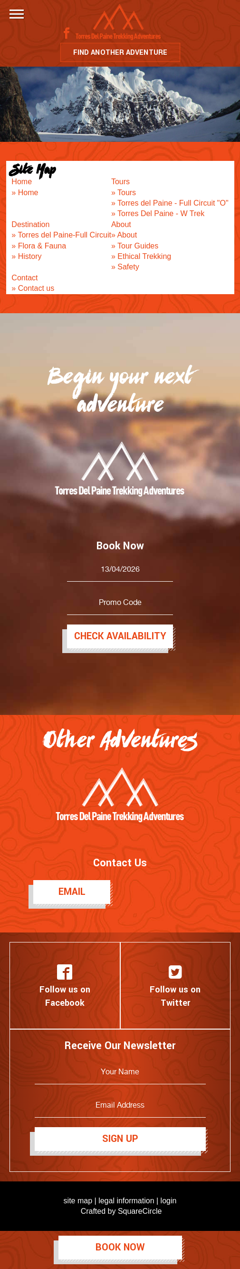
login (169, 1201)
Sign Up (120, 1139)
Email (72, 892)
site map (78, 1201)
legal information (126, 1201)
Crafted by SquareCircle (121, 1211)
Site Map (33, 168)
